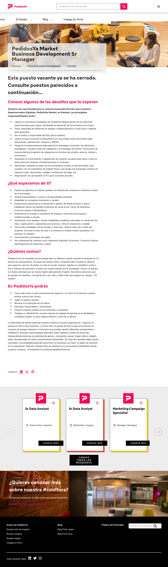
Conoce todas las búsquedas (84, 460)
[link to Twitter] (36, 559)
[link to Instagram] (42, 559)
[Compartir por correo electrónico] (34, 372)
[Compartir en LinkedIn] (22, 372)
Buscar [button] (123, 6)
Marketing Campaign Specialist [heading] (129, 411)
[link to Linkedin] (30, 559)
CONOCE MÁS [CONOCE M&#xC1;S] (50, 443)
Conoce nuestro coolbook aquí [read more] (27, 504)
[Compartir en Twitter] (28, 372)
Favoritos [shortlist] (54, 402)
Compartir (12, 372)
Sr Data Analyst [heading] (37, 408)
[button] (88, 17)
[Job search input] (88, 6)
